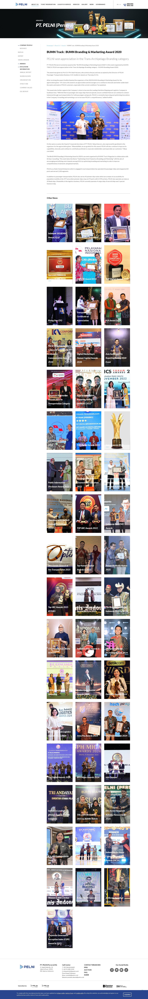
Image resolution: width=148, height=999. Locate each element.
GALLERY (85, 4)
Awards (63, 45)
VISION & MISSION (23, 60)
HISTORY (20, 56)
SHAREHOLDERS (25, 76)
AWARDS (23, 63)
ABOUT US (35, 4)
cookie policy (80, 993)
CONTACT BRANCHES (92, 965)
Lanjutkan (127, 994)
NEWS (92, 4)
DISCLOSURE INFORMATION (25, 68)
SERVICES (76, 4)
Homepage (50, 45)
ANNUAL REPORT (25, 72)
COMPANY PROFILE (26, 45)
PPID (86, 967)
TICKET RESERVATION (48, 4)
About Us (57, 45)
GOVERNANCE (100, 4)
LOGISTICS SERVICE (64, 4)
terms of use (69, 993)
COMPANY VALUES (26, 87)
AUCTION (87, 970)
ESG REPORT (24, 91)
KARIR (86, 975)
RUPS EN (20, 52)
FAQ (85, 972)
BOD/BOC (23, 48)
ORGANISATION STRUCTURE (25, 82)
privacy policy (61, 993)
